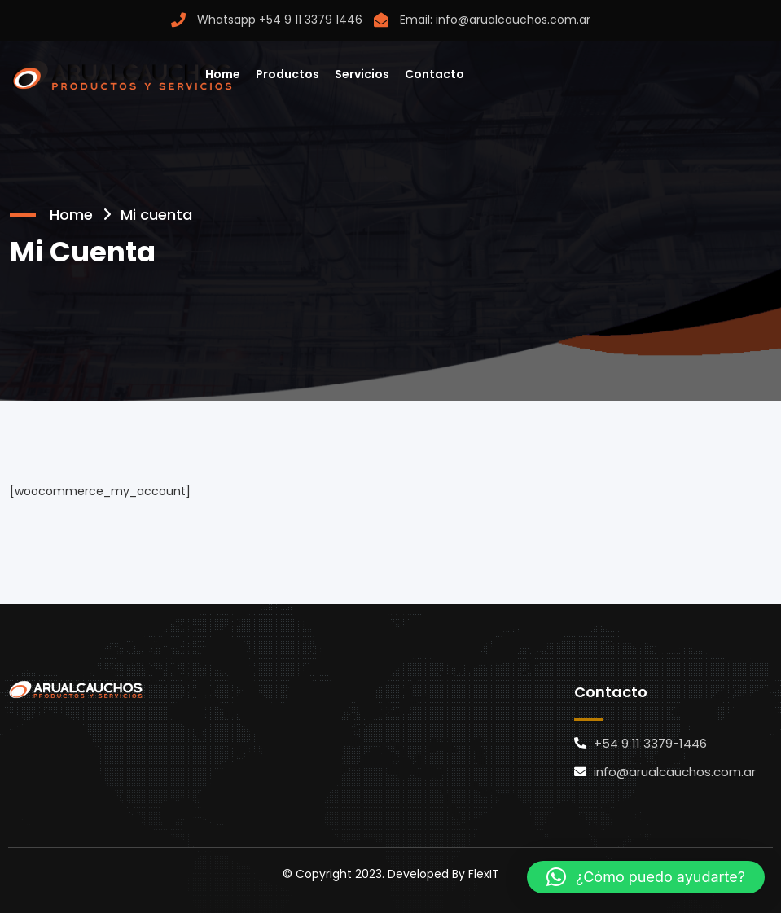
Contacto (434, 74)
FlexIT (483, 874)
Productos (287, 74)
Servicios (362, 74)
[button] (646, 877)
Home (222, 74)
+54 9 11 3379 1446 (310, 19)
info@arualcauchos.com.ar (513, 19)
